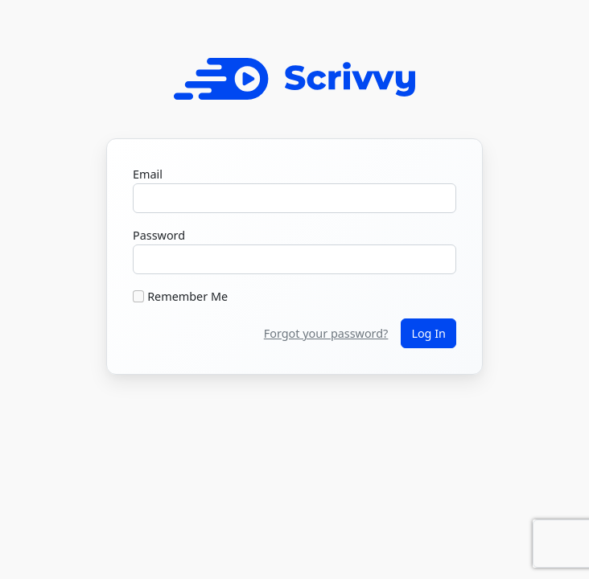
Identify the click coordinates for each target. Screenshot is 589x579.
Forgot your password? (326, 333)
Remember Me (187, 296)
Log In (428, 333)
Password (159, 235)
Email (148, 174)
